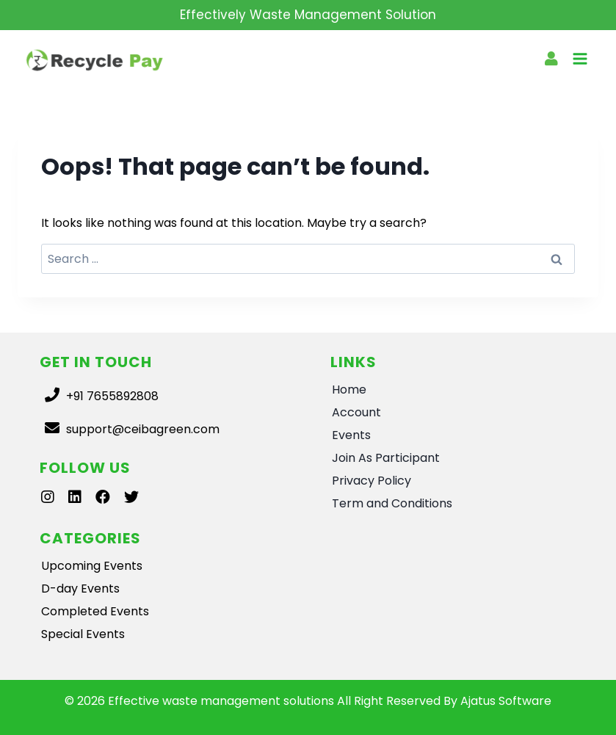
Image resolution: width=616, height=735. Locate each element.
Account (356, 412)
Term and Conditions (392, 503)
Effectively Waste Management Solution (308, 14)
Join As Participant (386, 457)
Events (351, 435)
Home (349, 389)
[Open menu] (579, 60)
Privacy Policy (371, 480)
